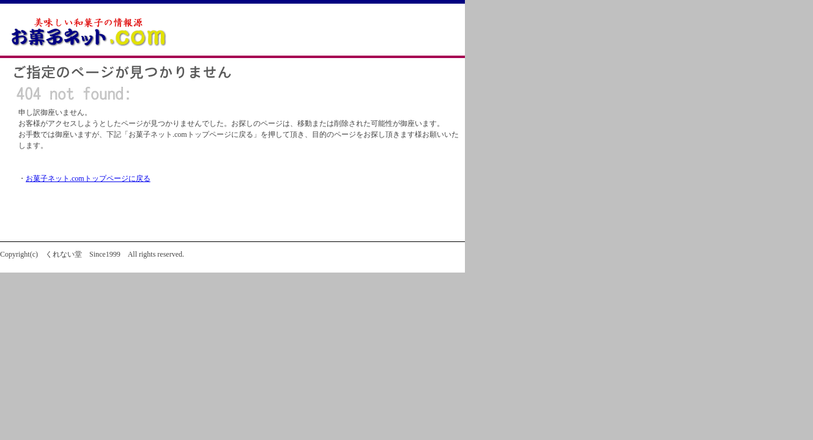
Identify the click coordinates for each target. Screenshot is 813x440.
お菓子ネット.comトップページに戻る (88, 178)
